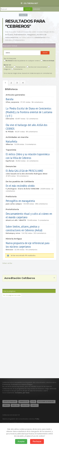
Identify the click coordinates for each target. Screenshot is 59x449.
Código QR (23, 15)
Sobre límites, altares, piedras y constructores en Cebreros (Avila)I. (24, 228)
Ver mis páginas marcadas (12, 295)
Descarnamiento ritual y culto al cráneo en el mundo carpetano (29, 215)
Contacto (34, 405)
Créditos (6, 405)
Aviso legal (15, 405)
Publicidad (25, 405)
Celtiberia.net (29, 3)
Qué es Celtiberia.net (10, 401)
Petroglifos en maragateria (21, 201)
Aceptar (21, 441)
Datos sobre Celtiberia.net (46, 401)
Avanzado (36, 9)
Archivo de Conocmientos (17, 82)
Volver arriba (7, 263)
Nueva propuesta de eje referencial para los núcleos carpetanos (27, 245)
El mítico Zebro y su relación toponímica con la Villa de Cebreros (27, 156)
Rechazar (37, 441)
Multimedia (23, 82)
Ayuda (33, 401)
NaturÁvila (12, 141)
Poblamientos (11, 82)
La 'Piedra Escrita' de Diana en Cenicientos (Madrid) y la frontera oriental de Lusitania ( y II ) (29, 112)
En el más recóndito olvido (20, 186)
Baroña (10, 99)
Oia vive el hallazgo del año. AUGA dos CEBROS (26, 127)
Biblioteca (5, 83)
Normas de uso (24, 401)
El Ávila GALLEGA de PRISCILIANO (25, 171)
